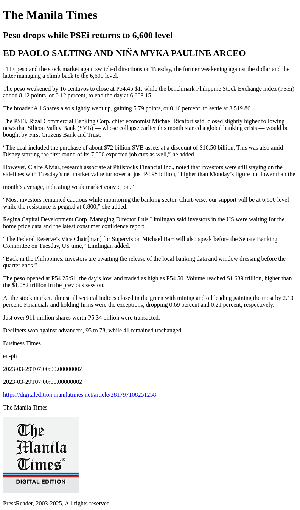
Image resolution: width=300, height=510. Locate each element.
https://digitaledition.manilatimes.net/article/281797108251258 (79, 394)
